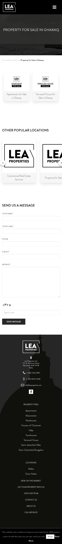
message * (31, 280)
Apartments (31, 410)
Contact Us (31, 499)
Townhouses (31, 435)
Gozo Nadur (31, 473)
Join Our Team (31, 493)
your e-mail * (31, 229)
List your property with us (31, 487)
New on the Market (31, 480)
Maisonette (31, 415)
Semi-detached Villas (31, 445)
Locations (31, 462)
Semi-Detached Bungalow (31, 450)
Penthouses (31, 420)
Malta (31, 468)
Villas (31, 430)
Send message (14, 321)
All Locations (14, 60)
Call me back (31, 512)
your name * (31, 217)
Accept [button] (50, 536)
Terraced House (31, 440)
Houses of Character (31, 425)
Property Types (31, 404)
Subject (31, 255)
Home (4, 60)
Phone (31, 242)
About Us (31, 506)
